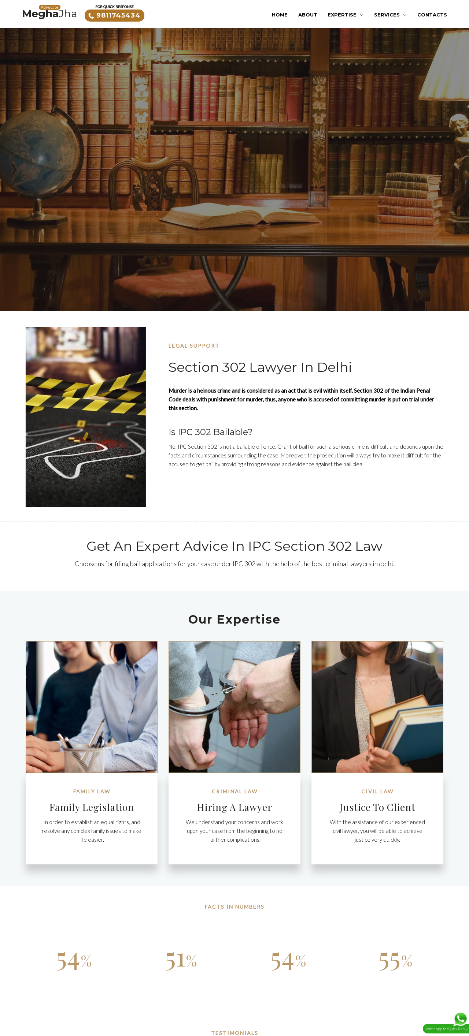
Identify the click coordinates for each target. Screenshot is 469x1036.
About (307, 15)
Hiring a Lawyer (234, 807)
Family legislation (91, 807)
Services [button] (390, 15)
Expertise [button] (345, 15)
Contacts (432, 15)
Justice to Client (378, 807)
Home (280, 15)
